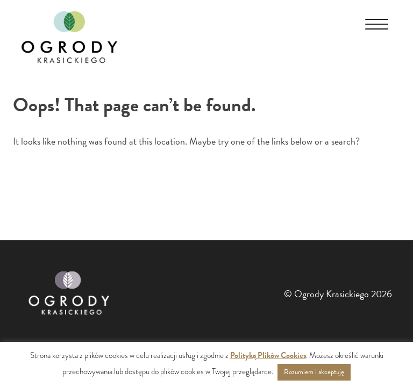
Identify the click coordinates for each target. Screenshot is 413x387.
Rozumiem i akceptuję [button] (314, 372)
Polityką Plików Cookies (268, 355)
